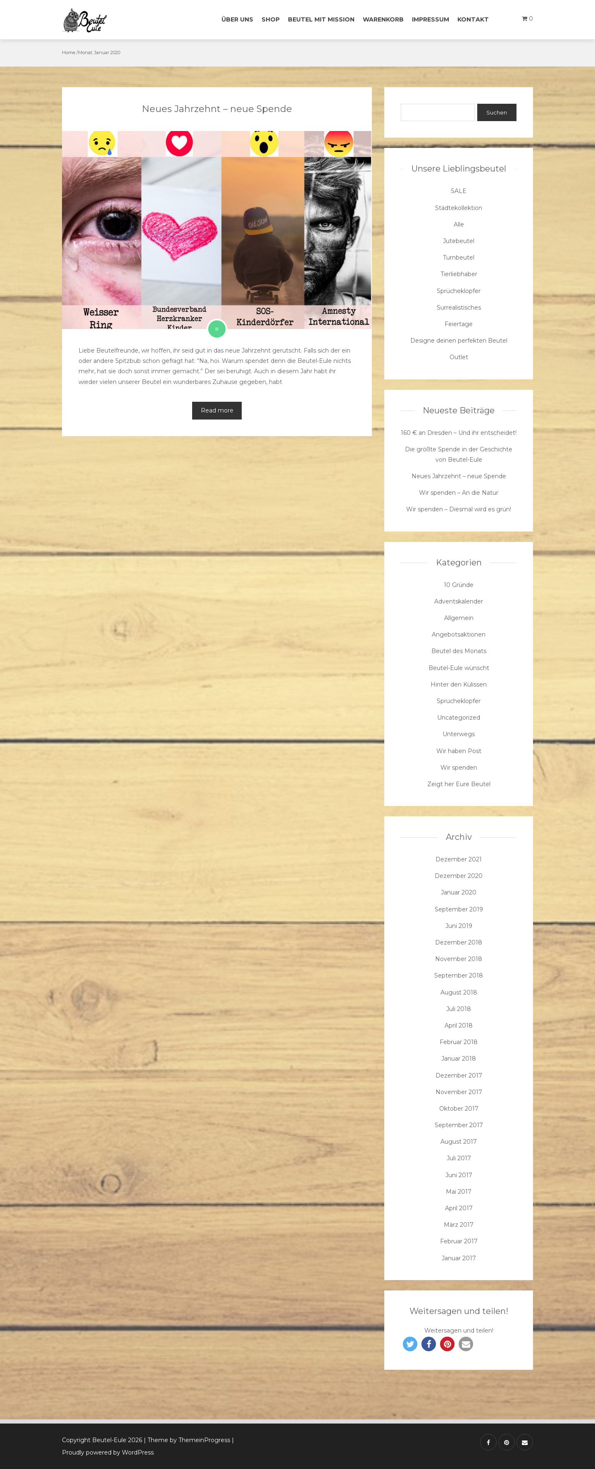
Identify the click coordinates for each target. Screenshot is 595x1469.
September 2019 (459, 909)
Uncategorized (458, 717)
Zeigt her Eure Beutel (458, 784)
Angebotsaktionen (459, 634)
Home (68, 52)
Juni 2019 (458, 926)
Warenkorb (383, 19)
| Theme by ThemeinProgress (187, 1440)
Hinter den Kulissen (459, 684)
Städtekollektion (458, 208)
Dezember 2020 (459, 876)
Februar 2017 (459, 1241)
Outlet (459, 357)
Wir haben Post (458, 751)
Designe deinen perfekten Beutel (458, 340)
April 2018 (459, 1025)
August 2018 (458, 992)
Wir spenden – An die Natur (458, 492)
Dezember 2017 (459, 1075)
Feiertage (459, 324)
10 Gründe (459, 585)
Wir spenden (458, 767)
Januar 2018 (458, 1058)
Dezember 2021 (459, 859)
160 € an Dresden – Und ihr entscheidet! (458, 432)
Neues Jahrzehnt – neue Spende (217, 108)
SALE (458, 191)
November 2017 (459, 1092)
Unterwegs (459, 734)
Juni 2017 (458, 1175)
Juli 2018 (458, 1009)
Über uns (237, 19)
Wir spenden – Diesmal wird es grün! (458, 509)
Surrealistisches (459, 307)
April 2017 (459, 1208)
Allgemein (459, 618)
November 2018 (458, 959)
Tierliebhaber (458, 274)
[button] (410, 1344)
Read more (217, 410)
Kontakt (473, 19)
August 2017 (458, 1141)
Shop (271, 19)
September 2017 (459, 1125)
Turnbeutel (458, 257)
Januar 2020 (458, 892)
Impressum (430, 19)
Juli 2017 (459, 1158)
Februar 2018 (459, 1042)
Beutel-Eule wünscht (458, 668)
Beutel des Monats (458, 651)
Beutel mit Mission (321, 19)
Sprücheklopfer (459, 291)
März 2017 (459, 1224)
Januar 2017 (459, 1258)
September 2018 (458, 975)
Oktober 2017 (458, 1108)
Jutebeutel (458, 241)
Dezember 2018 (458, 942)
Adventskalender (458, 601)
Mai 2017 (458, 1191)
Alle (459, 224)
